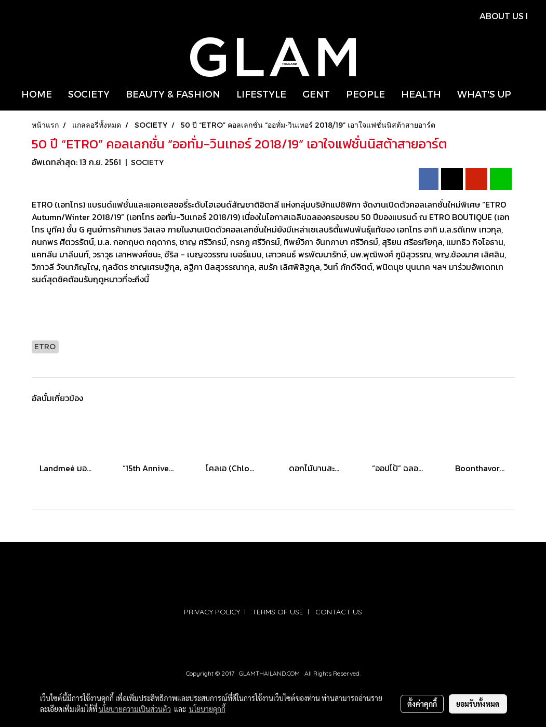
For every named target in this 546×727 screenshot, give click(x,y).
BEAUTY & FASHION (173, 93)
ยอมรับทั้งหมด (478, 703)
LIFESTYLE (261, 93)
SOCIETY (89, 93)
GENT (316, 93)
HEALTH (421, 93)
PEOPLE (365, 93)
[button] (528, 94)
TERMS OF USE (277, 611)
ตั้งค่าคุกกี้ (422, 703)
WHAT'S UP (484, 93)
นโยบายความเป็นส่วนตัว (135, 709)
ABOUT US (502, 16)
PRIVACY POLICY (212, 611)
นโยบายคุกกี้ (207, 709)
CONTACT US (338, 611)
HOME (36, 93)
